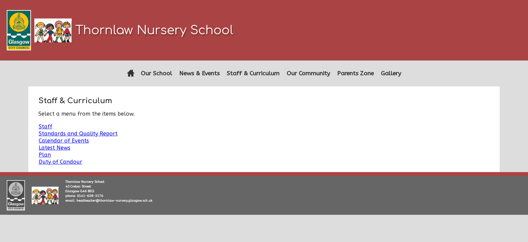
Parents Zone (355, 73)
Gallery (391, 73)
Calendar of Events (64, 140)
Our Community (308, 73)
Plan (45, 155)
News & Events (199, 73)
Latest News (54, 148)
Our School (156, 73)
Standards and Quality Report (78, 133)
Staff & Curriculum (253, 73)
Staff (45, 126)
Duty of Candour (60, 162)
